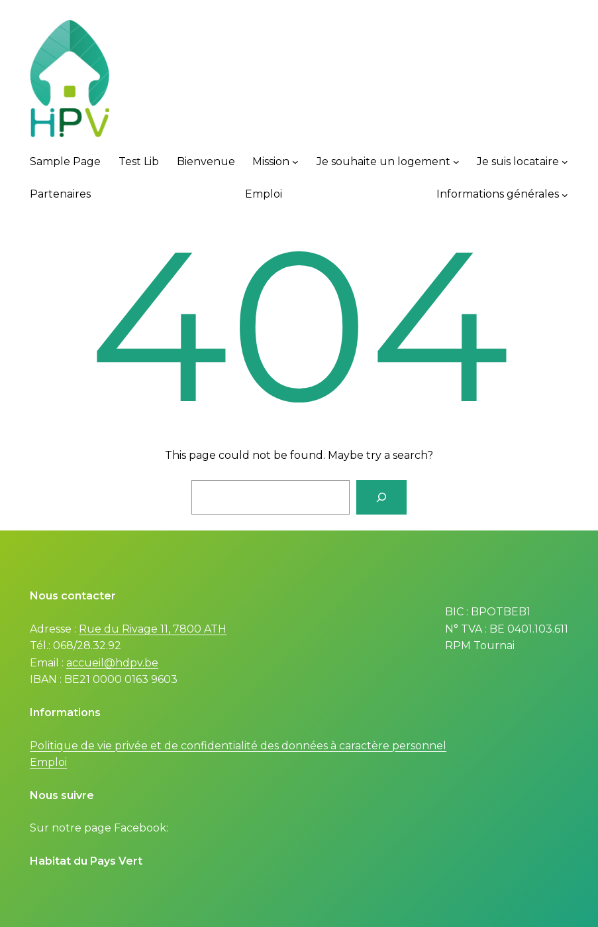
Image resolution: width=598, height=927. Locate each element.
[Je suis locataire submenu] (565, 161)
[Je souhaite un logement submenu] (456, 161)
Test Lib (139, 161)
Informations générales (497, 194)
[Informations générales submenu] (565, 194)
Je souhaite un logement (383, 161)
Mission (270, 161)
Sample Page (65, 161)
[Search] (381, 497)
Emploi (263, 194)
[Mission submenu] (295, 161)
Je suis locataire (518, 161)
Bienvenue (206, 161)
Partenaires (60, 194)
